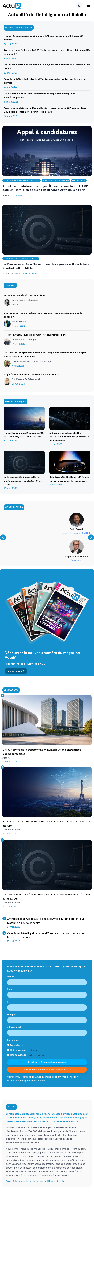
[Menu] (89, 6)
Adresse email (14, 1027)
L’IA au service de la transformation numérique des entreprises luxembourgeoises (39, 95)
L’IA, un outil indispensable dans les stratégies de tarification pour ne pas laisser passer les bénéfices (45, 354)
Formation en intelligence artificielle (21, 180)
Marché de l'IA (78, 180)
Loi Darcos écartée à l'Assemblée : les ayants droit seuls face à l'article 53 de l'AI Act (47, 66)
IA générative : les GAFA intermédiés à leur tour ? (31, 374)
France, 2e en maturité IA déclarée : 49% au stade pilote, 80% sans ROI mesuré (44, 37)
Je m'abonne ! (16, 671)
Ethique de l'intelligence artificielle (21, 259)
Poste (10, 1001)
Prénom (11, 976)
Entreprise (12, 1014)
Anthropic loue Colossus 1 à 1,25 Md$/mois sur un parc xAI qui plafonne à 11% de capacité (47, 52)
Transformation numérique (56, 180)
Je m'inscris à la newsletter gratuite (47, 1062)
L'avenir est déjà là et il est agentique (24, 294)
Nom (9, 989)
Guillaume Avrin (47, 556)
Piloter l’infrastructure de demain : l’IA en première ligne (35, 334)
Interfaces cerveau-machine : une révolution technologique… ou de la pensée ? (43, 314)
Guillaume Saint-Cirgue (47, 529)
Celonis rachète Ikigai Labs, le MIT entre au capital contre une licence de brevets (45, 81)
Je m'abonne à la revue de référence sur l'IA (47, 1069)
